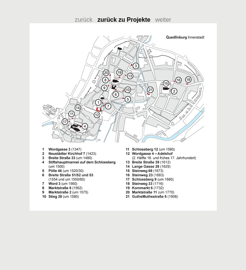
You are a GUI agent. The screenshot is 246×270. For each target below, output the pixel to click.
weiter (163, 19)
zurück (86, 19)
